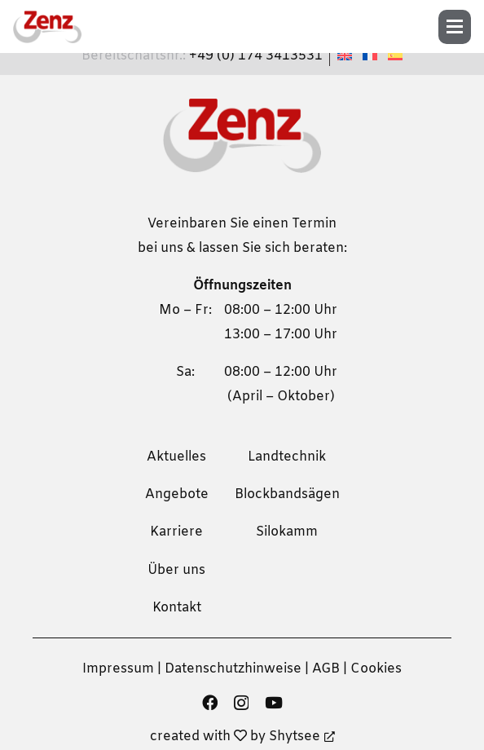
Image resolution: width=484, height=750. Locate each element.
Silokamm (287, 531)
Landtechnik (287, 456)
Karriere (176, 531)
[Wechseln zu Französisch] (372, 55)
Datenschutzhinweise (233, 668)
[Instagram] (241, 703)
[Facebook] (210, 702)
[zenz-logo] (47, 27)
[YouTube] (274, 702)
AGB (326, 668)
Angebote (177, 494)
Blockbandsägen (287, 494)
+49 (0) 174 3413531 (256, 55)
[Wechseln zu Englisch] (347, 55)
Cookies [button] (376, 668)
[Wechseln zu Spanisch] (397, 55)
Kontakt (176, 607)
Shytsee (302, 736)
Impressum (118, 668)
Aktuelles (176, 456)
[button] (460, 27)
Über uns (176, 570)
